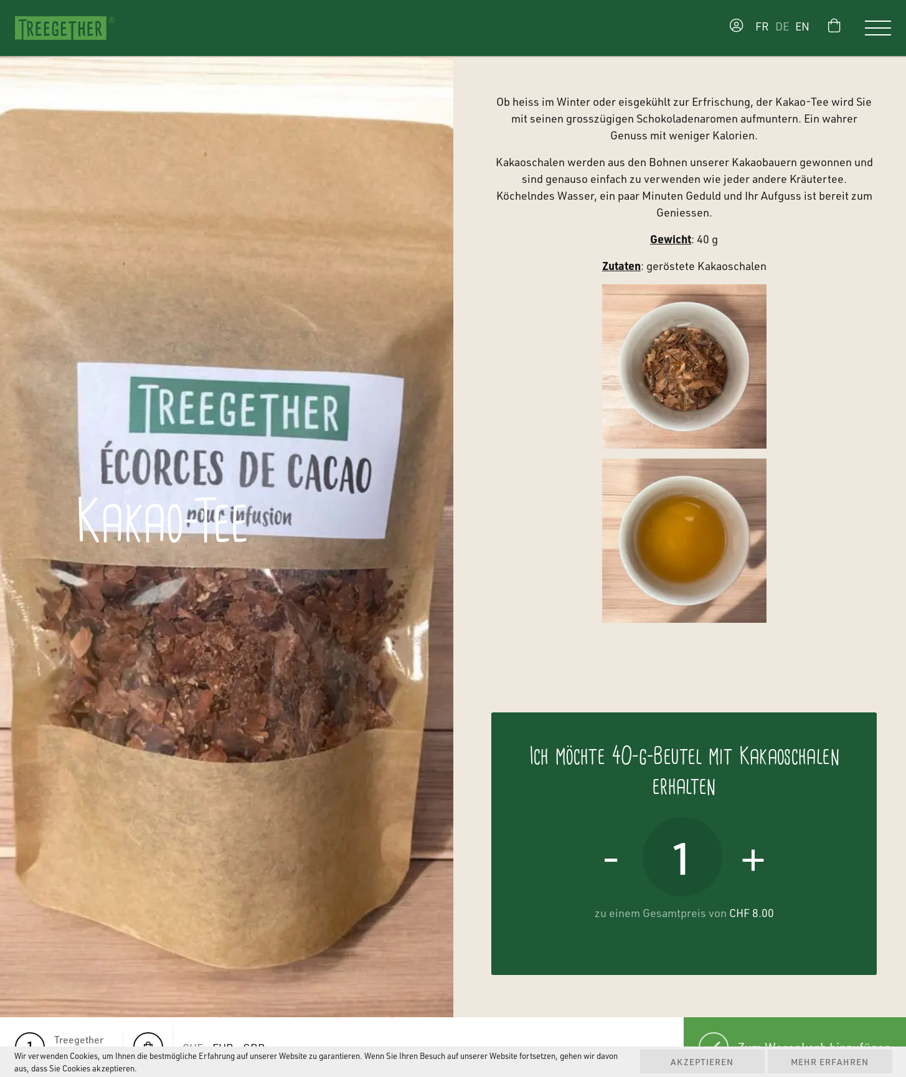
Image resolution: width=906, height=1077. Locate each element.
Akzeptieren (702, 1062)
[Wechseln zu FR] (759, 28)
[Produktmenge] (682, 857)
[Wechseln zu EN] (805, 28)
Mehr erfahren (830, 1062)
